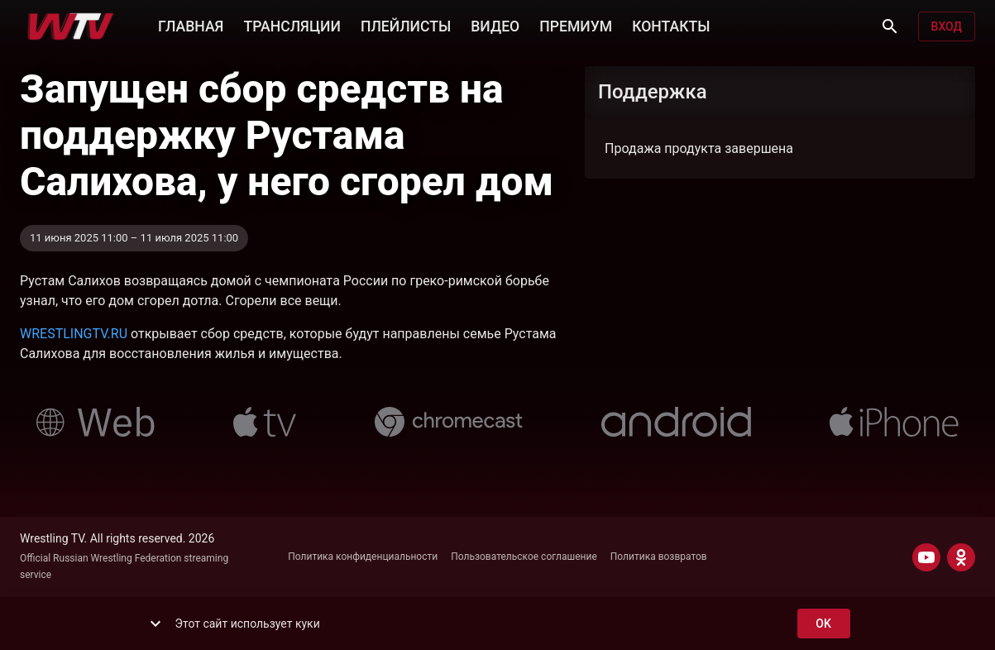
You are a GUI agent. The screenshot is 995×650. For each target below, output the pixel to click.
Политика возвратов (658, 556)
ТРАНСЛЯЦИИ (291, 25)
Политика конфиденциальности (363, 556)
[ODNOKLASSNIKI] (961, 557)
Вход (946, 26)
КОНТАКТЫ (671, 25)
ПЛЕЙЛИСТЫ (406, 25)
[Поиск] (890, 26)
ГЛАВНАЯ (190, 25)
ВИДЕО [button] (495, 25)
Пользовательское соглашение (524, 556)
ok (823, 624)
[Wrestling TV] (71, 26)
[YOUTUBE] (926, 557)
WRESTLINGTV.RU (73, 334)
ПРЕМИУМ (575, 25)
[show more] (155, 623)
